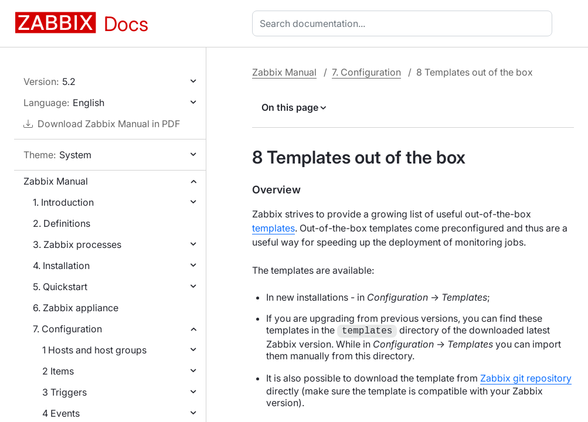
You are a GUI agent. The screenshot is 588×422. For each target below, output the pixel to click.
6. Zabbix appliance (75, 308)
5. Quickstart (60, 286)
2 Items (58, 371)
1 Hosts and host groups (94, 350)
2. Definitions (61, 223)
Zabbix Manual (55, 181)
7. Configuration (67, 329)
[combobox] (404, 23)
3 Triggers (64, 392)
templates (273, 228)
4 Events (61, 413)
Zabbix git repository (526, 378)
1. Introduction (63, 202)
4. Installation (61, 265)
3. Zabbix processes (77, 244)
